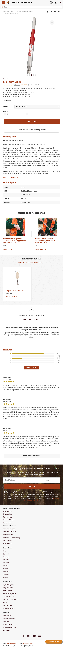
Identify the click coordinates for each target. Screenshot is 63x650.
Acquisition (7, 630)
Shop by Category (9, 529)
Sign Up (32, 486)
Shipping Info (7, 514)
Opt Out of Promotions (11, 599)
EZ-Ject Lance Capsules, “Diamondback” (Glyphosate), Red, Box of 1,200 (15, 240)
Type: (5, 107)
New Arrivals (7, 541)
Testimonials (7, 517)
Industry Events (8, 625)
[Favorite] (52, 22)
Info (4, 551)
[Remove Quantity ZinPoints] (4, 114)
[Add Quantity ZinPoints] (27, 114)
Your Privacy (7, 591)
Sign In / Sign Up (8, 585)
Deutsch (6, 563)
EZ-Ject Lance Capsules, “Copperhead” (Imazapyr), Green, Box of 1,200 (45, 240)
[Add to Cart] (32, 121)
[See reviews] (17, 85)
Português (6, 557)
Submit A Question (31, 319)
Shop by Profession (9, 532)
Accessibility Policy (9, 594)
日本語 (5, 569)
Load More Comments (32, 456)
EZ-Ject (6, 79)
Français (6, 560)
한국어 (5, 577)
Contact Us (7, 616)
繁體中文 (6, 574)
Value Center (7, 544)
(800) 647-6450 (28, 644)
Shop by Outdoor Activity (11, 538)
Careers (6, 622)
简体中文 (6, 572)
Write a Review (31, 367)
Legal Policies (8, 588)
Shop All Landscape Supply (31, 263)
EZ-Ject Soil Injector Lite (15, 291)
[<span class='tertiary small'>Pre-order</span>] (25, 85)
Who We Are (7, 511)
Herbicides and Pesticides (24, 11)
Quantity (7, 111)
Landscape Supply (8, 11)
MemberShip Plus (9, 608)
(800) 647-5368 (11, 644)
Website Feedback (9, 627)
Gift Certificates (8, 605)
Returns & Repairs (9, 520)
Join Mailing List (8, 597)
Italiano (5, 566)
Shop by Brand (8, 535)
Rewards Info (7, 523)
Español (6, 554)
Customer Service (9, 619)
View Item (8, 250)
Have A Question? (11, 177)
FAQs (5, 602)
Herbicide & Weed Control (11, 13)
